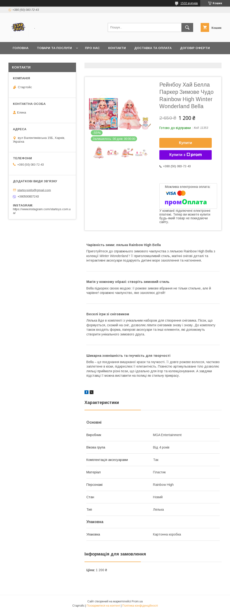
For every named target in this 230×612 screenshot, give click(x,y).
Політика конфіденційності (140, 605)
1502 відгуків (189, 3)
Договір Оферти (195, 48)
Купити (185, 143)
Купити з (185, 155)
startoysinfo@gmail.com (34, 190)
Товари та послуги (54, 48)
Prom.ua (137, 601)
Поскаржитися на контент (103, 605)
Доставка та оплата (153, 48)
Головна (20, 48)
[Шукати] (187, 27)
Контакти (117, 48)
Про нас (92, 48)
